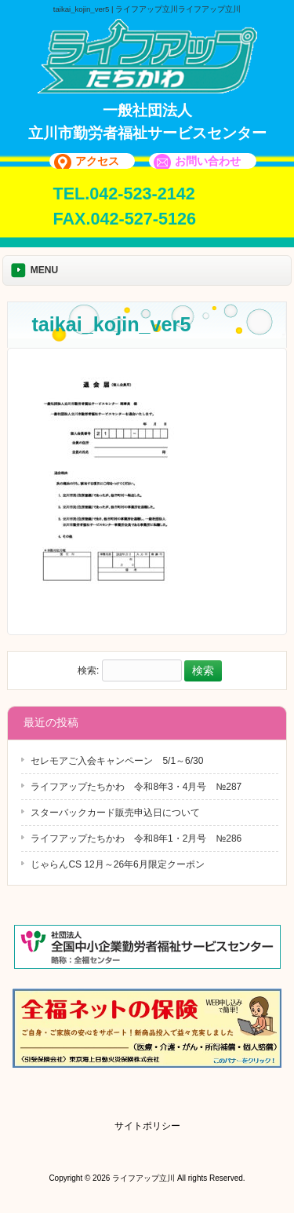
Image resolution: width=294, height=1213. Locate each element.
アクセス (97, 161)
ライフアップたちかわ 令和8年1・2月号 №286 (136, 838)
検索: (88, 671)
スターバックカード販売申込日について (115, 812)
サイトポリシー (147, 1125)
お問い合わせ (208, 161)
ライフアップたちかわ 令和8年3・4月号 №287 (136, 786)
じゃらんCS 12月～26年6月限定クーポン (117, 864)
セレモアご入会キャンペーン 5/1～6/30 (117, 760)
